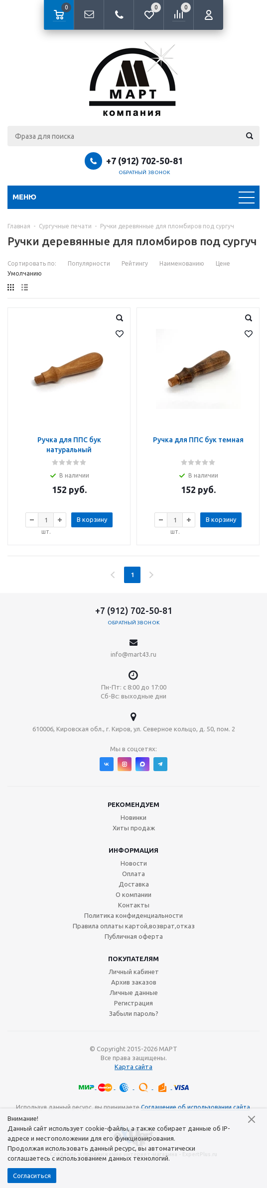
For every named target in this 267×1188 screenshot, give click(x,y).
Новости (134, 863)
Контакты (133, 904)
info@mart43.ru (133, 654)
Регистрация (133, 1002)
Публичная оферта (134, 936)
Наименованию (181, 263)
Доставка (134, 884)
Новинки (133, 817)
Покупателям (133, 958)
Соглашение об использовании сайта (195, 1107)
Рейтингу (135, 263)
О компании (133, 894)
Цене (223, 263)
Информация (133, 850)
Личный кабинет (134, 971)
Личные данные (134, 992)
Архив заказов (133, 982)
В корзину (92, 519)
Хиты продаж (134, 827)
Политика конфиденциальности (133, 915)
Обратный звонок (144, 172)
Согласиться (32, 1175)
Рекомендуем (133, 804)
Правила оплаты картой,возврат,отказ (134, 925)
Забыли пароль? (133, 1013)
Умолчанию (24, 273)
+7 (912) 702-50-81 (144, 161)
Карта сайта (133, 1066)
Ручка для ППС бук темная (198, 440)
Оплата (133, 873)
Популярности (89, 263)
